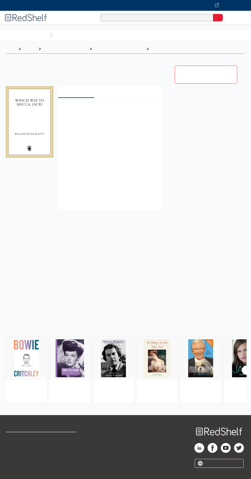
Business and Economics (190, 35)
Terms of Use (64, 438)
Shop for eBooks (20, 438)
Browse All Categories (25, 35)
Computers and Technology (140, 35)
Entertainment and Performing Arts (184, 49)
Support (12, 448)
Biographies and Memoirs (65, 49)
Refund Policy (65, 448)
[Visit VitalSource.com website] (125, 5)
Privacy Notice (18, 459)
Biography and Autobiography (119, 49)
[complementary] (125, 361)
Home (11, 49)
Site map (13, 470)
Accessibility (64, 459)
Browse (29, 49)
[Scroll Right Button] (246, 370)
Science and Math (96, 35)
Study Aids (66, 35)
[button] (109, 109)
